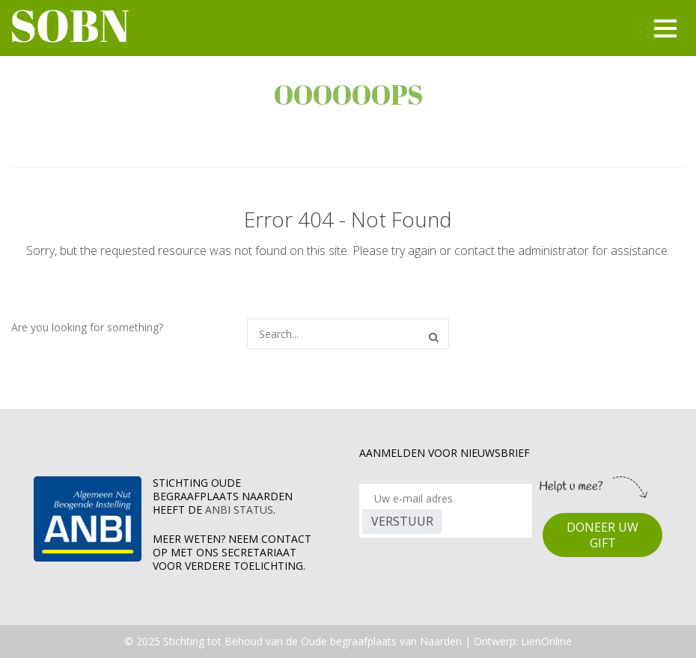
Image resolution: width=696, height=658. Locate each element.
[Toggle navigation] (663, 28)
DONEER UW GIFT (602, 535)
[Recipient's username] (445, 498)
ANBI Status (239, 509)
